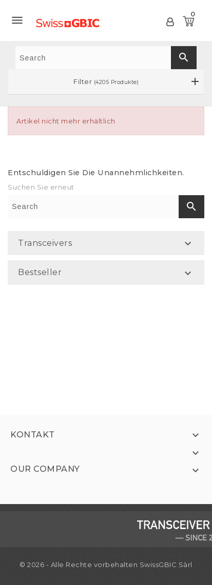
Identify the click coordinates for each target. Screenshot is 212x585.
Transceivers (45, 243)
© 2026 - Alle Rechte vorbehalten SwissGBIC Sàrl (106, 564)
